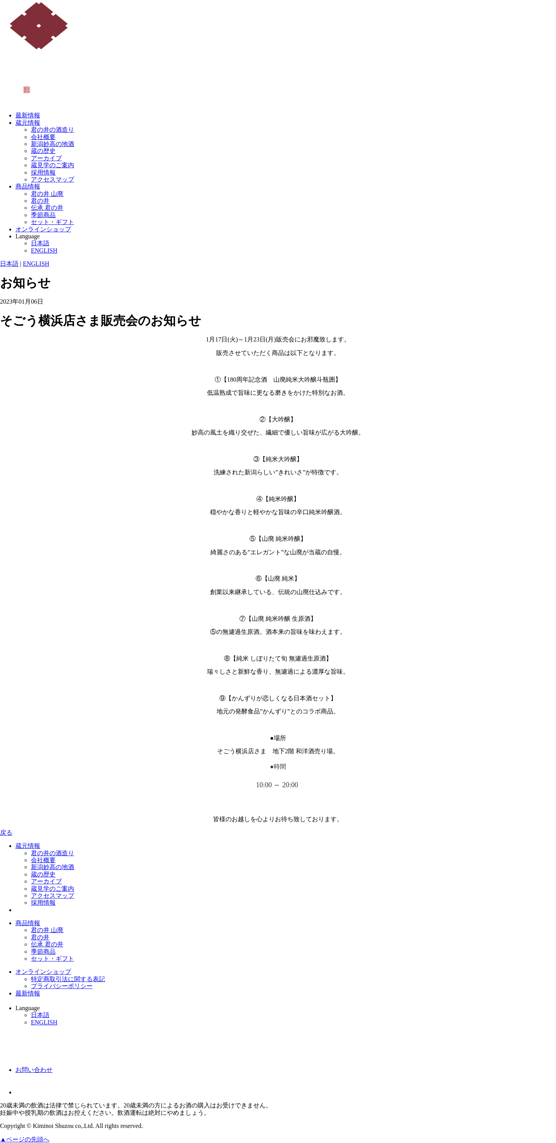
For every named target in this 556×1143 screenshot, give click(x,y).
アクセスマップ (52, 179)
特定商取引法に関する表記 (68, 979)
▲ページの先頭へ (24, 1139)
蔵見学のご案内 (52, 165)
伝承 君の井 (47, 207)
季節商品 (43, 215)
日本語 (40, 243)
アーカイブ (46, 158)
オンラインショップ (43, 229)
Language (27, 236)
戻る (6, 832)
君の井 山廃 (47, 193)
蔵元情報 (27, 122)
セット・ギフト (52, 222)
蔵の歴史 (43, 151)
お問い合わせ (34, 1070)
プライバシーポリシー (62, 986)
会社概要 (43, 137)
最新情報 (27, 115)
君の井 (40, 200)
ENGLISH (44, 250)
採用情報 (43, 172)
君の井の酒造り (52, 129)
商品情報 (27, 186)
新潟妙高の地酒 (52, 144)
